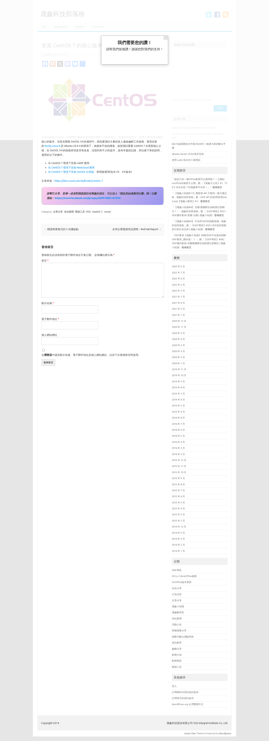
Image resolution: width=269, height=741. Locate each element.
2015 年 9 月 (178, 478)
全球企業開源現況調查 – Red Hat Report (136, 229)
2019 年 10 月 (179, 375)
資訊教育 (177, 642)
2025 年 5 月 (178, 266)
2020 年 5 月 (178, 345)
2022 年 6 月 (178, 278)
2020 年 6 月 (178, 339)
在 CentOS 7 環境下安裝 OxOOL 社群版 (71, 171)
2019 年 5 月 (178, 405)
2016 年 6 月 (178, 429)
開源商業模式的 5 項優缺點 (61, 229)
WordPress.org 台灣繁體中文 (187, 704)
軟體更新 (177, 660)
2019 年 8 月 (178, 387)
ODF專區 (177, 570)
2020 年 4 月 (178, 351)
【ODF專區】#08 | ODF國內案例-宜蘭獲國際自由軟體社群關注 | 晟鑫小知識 (198, 243)
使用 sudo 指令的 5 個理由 (186, 160)
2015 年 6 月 (178, 496)
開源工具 (80, 211)
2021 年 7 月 (178, 296)
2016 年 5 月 (178, 435)
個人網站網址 (49, 334)
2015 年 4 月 (178, 508)
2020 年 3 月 (178, 357)
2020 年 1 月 (178, 363)
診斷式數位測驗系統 (183, 636)
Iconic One (190, 733)
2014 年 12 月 (179, 526)
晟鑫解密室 (178, 612)
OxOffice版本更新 (181, 582)
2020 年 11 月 (179, 327)
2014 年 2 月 (178, 544)
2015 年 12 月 (179, 460)
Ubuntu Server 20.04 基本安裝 (188, 154)
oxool (107, 211)
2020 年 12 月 (179, 321)
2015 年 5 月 (178, 502)
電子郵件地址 (50, 319)
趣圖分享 (177, 648)
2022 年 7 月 (178, 272)
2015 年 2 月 (178, 520)
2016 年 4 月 (178, 442)
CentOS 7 (97, 211)
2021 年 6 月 (178, 302)
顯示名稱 (47, 303)
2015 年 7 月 (178, 490)
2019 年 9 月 (178, 381)
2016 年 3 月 (178, 448)
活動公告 (177, 624)
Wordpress (225, 733)
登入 (174, 686)
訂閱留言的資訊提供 (183, 698)
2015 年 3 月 (178, 514)
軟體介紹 (177, 654)
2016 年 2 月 (178, 454)
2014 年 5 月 (178, 532)
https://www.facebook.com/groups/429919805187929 (87, 198)
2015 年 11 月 (179, 466)
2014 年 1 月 (178, 551)
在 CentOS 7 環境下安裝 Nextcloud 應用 (71, 167)
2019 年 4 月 (178, 411)
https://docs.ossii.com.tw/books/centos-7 (79, 180)
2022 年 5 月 (178, 284)
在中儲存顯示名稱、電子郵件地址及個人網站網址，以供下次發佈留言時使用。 (91, 354)
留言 (45, 260)
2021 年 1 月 (178, 315)
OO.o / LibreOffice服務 (184, 576)
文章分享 (58, 211)
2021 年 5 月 (178, 308)
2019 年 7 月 (178, 393)
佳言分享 (177, 588)
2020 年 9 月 (178, 333)
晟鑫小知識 (178, 606)
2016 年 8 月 (178, 417)
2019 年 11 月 (179, 369)
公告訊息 (177, 594)
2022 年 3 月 (178, 290)
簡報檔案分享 (179, 630)
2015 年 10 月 (179, 472)
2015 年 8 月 (178, 484)
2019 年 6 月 (178, 399)
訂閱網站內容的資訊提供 (185, 692)
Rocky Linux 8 (52, 145)
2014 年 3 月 (178, 538)
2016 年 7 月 (178, 424)
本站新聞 (69, 211)
